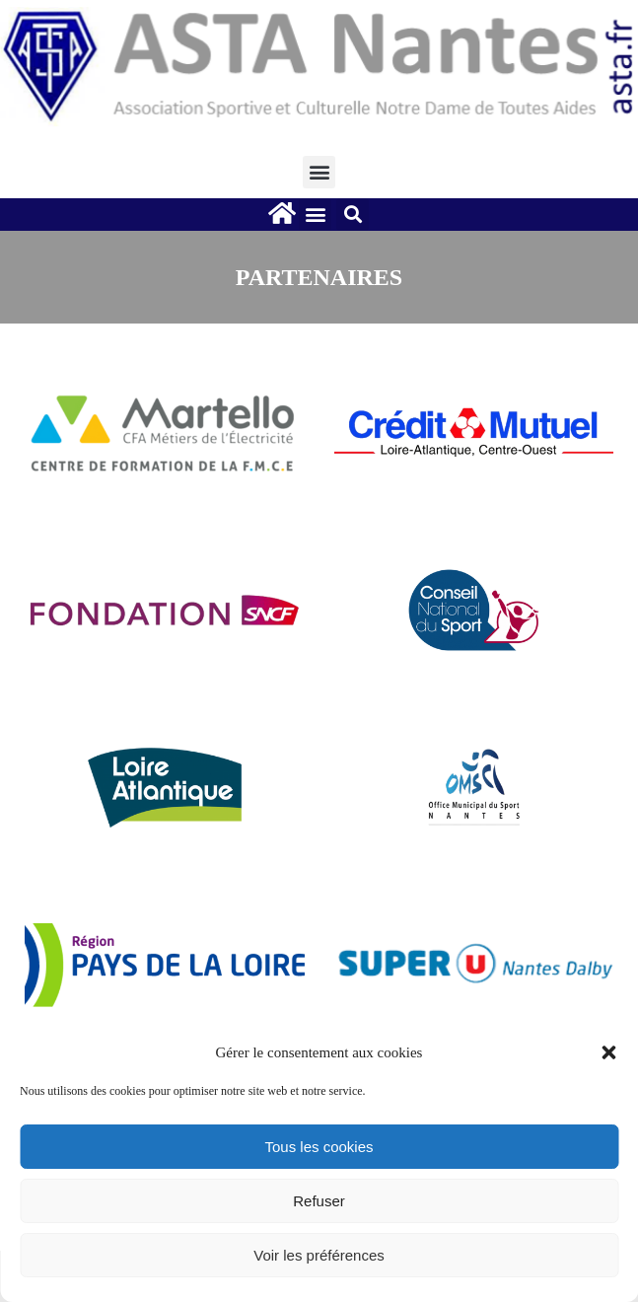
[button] (608, 1052)
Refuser (319, 1201)
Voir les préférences (319, 1255)
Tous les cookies (318, 1146)
